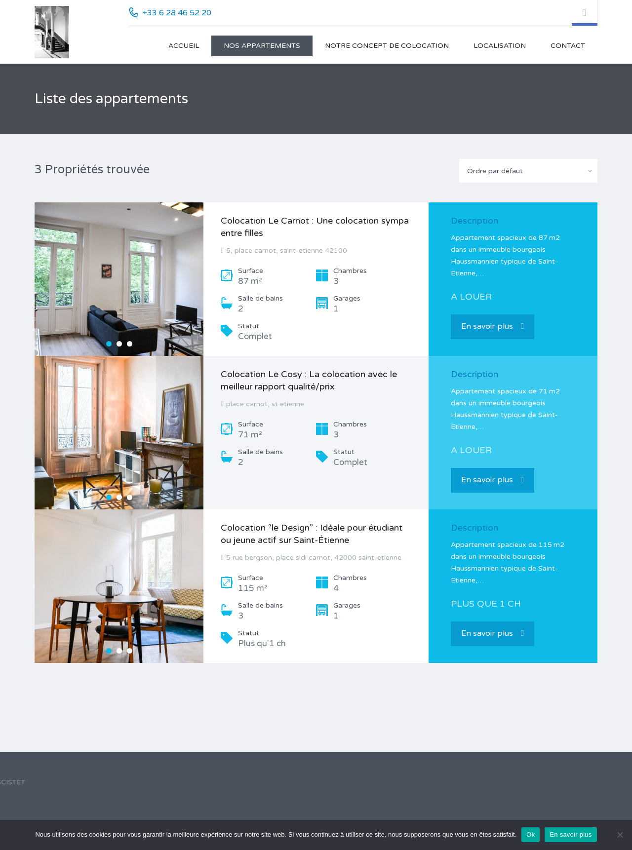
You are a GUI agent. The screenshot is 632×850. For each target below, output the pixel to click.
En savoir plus (492, 326)
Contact (568, 45)
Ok (530, 834)
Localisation (500, 45)
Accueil (183, 45)
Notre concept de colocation (387, 45)
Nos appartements (262, 45)
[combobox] (528, 171)
